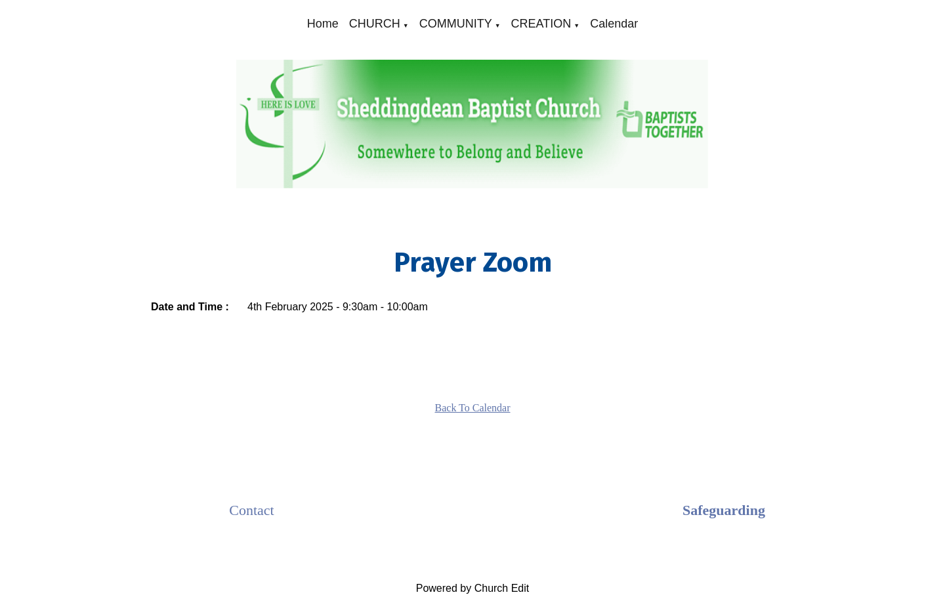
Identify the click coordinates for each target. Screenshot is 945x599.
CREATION (541, 23)
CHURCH (374, 23)
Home (323, 23)
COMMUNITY (455, 23)
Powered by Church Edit (473, 588)
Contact (251, 510)
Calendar (614, 23)
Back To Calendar (473, 407)
